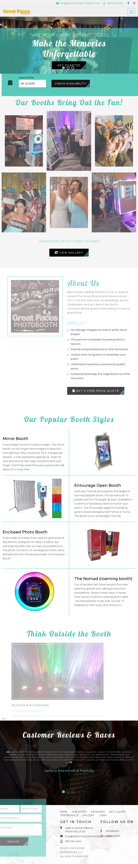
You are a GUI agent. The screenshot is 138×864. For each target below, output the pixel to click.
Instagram (113, 836)
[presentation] (3, 718)
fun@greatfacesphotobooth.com (78, 2)
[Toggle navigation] (131, 11)
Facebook (112, 831)
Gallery (89, 815)
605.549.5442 (113, 2)
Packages (98, 812)
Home (63, 812)
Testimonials (69, 815)
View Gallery (69, 252)
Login (103, 815)
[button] (63, 67)
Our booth (79, 812)
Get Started (69, 65)
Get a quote (117, 812)
